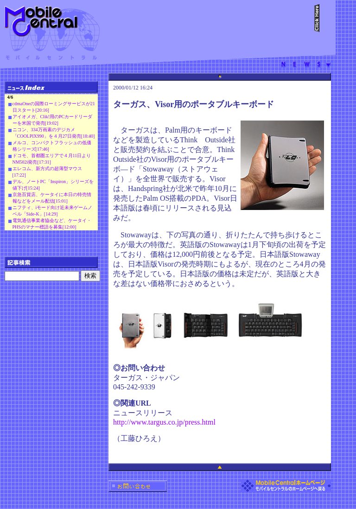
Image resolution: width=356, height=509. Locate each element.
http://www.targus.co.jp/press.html (164, 422)
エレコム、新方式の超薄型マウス (47, 168)
